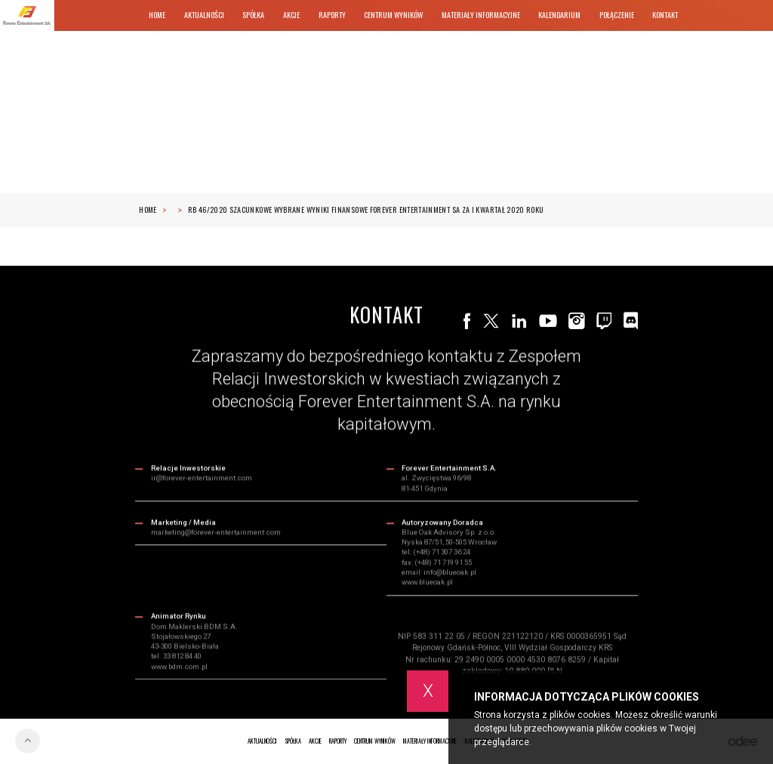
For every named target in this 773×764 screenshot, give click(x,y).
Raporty (332, 14)
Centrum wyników (393, 14)
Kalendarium (559, 14)
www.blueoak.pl (427, 583)
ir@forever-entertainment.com (201, 479)
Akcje (291, 14)
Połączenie (616, 14)
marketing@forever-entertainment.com (216, 532)
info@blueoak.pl (449, 573)
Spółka (253, 14)
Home (157, 14)
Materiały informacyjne (481, 14)
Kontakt (665, 14)
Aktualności (204, 14)
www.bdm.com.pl (179, 667)
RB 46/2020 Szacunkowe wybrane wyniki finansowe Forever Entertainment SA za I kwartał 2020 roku (366, 210)
